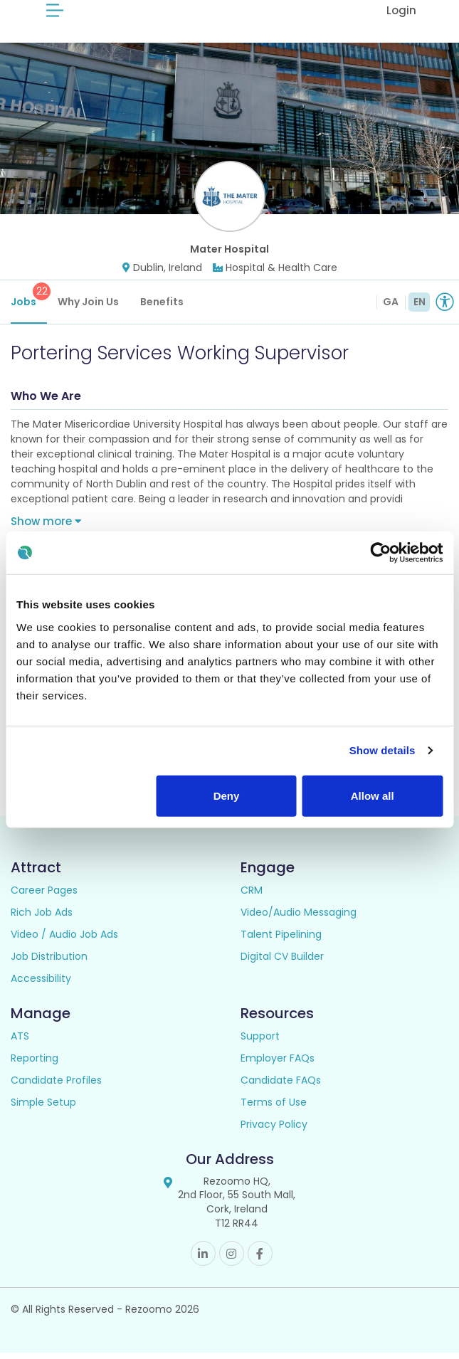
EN (419, 308)
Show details (382, 750)
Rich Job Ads (42, 918)
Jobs (29, 302)
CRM (252, 896)
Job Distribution (49, 963)
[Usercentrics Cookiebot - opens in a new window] (380, 553)
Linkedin (203, 1259)
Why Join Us (88, 308)
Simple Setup (43, 1108)
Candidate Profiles (56, 1086)
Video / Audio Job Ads (64, 941)
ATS (20, 1042)
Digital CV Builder (282, 963)
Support (260, 1042)
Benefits (162, 308)
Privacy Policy (274, 1130)
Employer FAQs (278, 1064)
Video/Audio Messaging (299, 918)
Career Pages (44, 896)
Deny (226, 795)
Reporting (34, 1064)
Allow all (372, 795)
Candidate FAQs (281, 1086)
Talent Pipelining (281, 941)
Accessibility (41, 985)
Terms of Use (274, 1108)
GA (391, 308)
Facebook (260, 1259)
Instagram (231, 1259)
